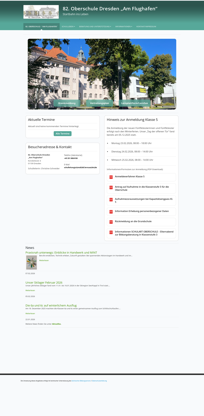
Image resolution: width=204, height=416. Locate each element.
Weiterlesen (44, 260)
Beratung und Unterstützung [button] (95, 26)
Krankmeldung (67, 103)
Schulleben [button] (68, 26)
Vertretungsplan (99, 103)
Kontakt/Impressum (146, 26)
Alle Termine (62, 133)
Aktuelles (56, 324)
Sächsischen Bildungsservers (81, 381)
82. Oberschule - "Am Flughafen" (42, 26)
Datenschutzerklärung (99, 381)
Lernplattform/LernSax (134, 103)
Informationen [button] (123, 26)
